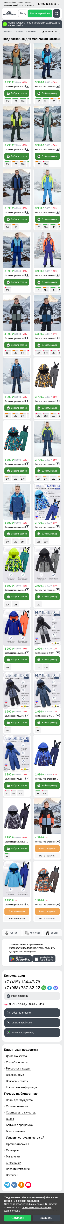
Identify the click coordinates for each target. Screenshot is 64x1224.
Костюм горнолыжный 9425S (48, 527)
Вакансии (12, 1175)
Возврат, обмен (15, 1074)
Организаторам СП (18, 1144)
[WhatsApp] (44, 987)
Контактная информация (22, 1087)
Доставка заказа (16, 1056)
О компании (13, 1162)
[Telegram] (50, 987)
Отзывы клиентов (17, 1106)
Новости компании (18, 1168)
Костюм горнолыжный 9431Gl (19, 401)
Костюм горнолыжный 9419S (18, 653)
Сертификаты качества (20, 1112)
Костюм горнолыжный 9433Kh (49, 149)
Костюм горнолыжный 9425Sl (18, 590)
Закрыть (46, 1217)
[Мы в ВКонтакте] (14, 1185)
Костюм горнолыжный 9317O (49, 275)
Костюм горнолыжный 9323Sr (19, 842)
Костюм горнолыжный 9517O (49, 842)
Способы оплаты (16, 1062)
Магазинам (13, 1156)
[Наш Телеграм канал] (7, 1185)
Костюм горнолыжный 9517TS (49, 338)
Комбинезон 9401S (14, 779)
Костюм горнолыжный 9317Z (48, 212)
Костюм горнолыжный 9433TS (19, 212)
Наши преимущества (19, 1100)
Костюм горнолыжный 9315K (18, 86)
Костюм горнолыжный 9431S (18, 527)
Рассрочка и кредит (18, 1068)
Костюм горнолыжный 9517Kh (19, 338)
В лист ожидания (47, 848)
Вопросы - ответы (17, 1081)
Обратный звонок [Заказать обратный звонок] (21, 1012)
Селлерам (12, 1150)
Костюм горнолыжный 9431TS (49, 464)
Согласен (17, 1217)
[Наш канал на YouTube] (28, 1185)
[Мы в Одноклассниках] (21, 1185)
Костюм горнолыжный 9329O (49, 905)
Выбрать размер (17, 93)
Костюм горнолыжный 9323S (48, 779)
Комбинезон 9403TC (14, 716)
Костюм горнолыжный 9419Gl (19, 905)
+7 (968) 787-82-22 (22, 987)
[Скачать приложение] (20, 958)
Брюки (54, 932)
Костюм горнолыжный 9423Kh (19, 149)
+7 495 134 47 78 (49, 4)
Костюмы (35, 932)
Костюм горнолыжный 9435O (49, 401)
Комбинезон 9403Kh (44, 653)
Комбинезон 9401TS (44, 716)
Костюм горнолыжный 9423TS (49, 86)
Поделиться (51, 32)
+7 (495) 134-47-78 (22, 982)
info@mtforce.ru (20, 996)
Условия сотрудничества (25, 1137)
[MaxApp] (56, 987)
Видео (10, 1118)
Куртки (13, 932)
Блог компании (15, 1131)
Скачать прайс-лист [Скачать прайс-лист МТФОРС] (22, 1022)
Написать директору (23, 1032)
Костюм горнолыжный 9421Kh (49, 590)
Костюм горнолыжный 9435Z (18, 464)
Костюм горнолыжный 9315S (18, 275)
